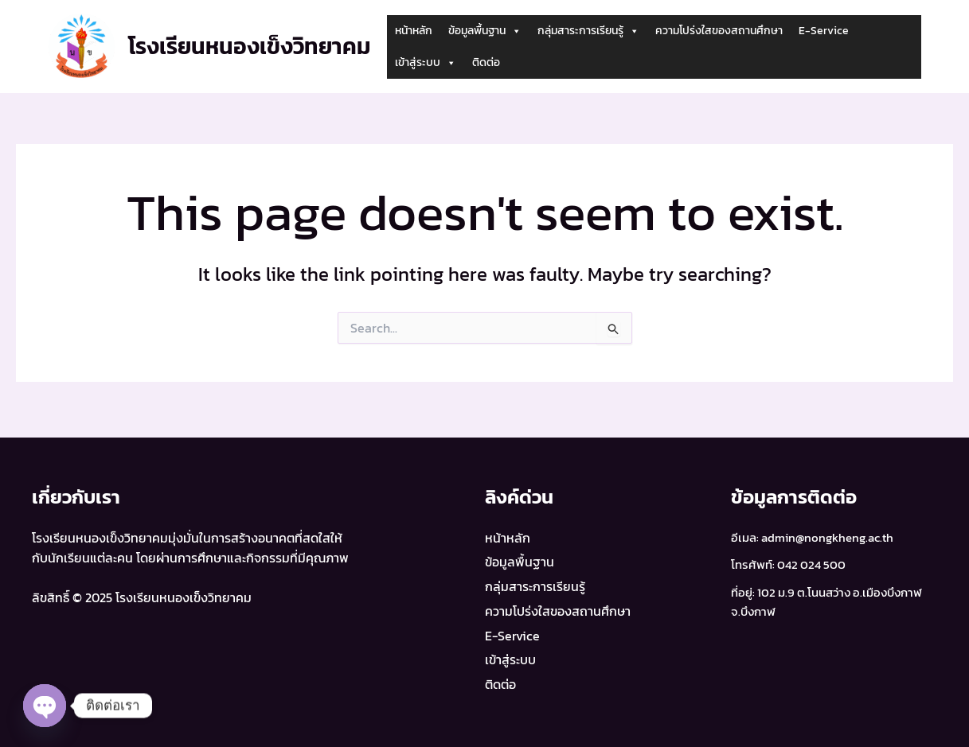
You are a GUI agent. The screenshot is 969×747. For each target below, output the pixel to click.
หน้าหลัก (413, 30)
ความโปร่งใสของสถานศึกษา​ (719, 30)
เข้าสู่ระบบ (425, 63)
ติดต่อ (486, 62)
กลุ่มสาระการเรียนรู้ (588, 31)
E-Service (824, 30)
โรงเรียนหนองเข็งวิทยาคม (249, 46)
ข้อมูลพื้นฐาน (485, 31)
